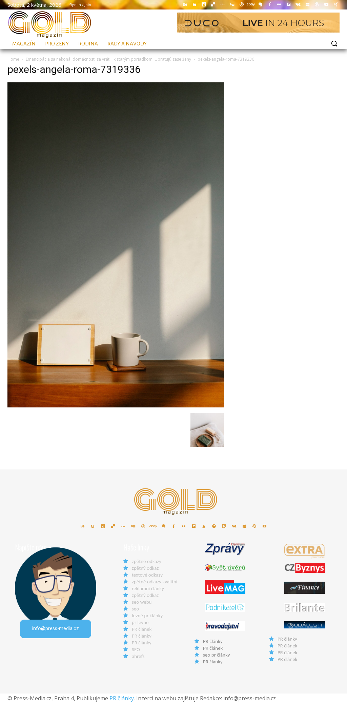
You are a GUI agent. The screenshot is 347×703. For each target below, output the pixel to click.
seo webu (141, 602)
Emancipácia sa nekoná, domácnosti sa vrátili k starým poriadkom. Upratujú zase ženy (108, 59)
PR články (141, 636)
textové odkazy (147, 575)
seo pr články (216, 655)
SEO (136, 649)
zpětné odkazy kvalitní (154, 582)
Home (13, 59)
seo (135, 609)
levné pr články (147, 615)
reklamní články (148, 588)
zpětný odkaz (145, 568)
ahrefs (138, 656)
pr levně (140, 622)
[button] (334, 43)
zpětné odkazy (146, 561)
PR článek (141, 629)
